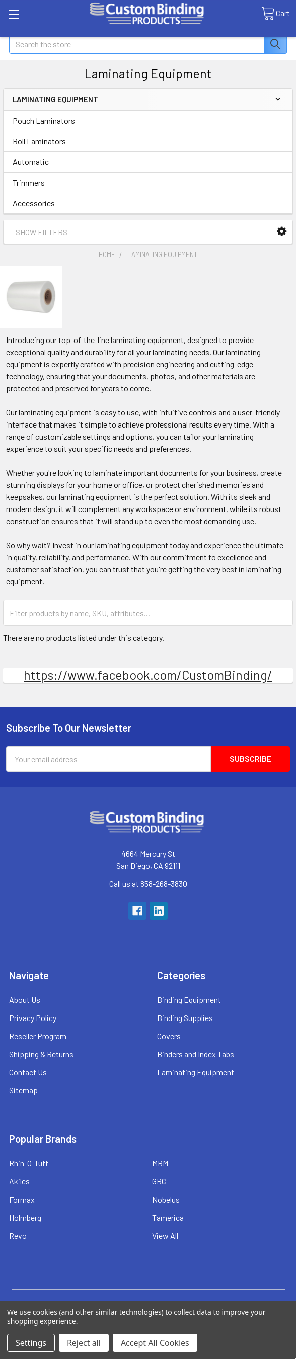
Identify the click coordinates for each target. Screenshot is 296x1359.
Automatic (31, 161)
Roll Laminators (39, 141)
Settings (31, 1342)
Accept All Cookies (155, 1342)
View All (165, 1235)
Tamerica (168, 1217)
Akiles (19, 1181)
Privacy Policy (32, 1018)
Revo (18, 1235)
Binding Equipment (189, 999)
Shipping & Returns (41, 1054)
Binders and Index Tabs (195, 1054)
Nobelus (166, 1199)
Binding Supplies (185, 1018)
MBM (160, 1163)
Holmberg (25, 1217)
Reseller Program (37, 1036)
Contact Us (28, 1072)
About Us (24, 999)
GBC (159, 1181)
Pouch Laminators (44, 120)
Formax (22, 1199)
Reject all (84, 1342)
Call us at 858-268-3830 (148, 883)
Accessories (34, 203)
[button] (281, 231)
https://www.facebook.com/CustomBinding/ (148, 675)
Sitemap (23, 1090)
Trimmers (29, 182)
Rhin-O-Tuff (28, 1163)
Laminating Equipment (195, 1072)
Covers (169, 1036)
